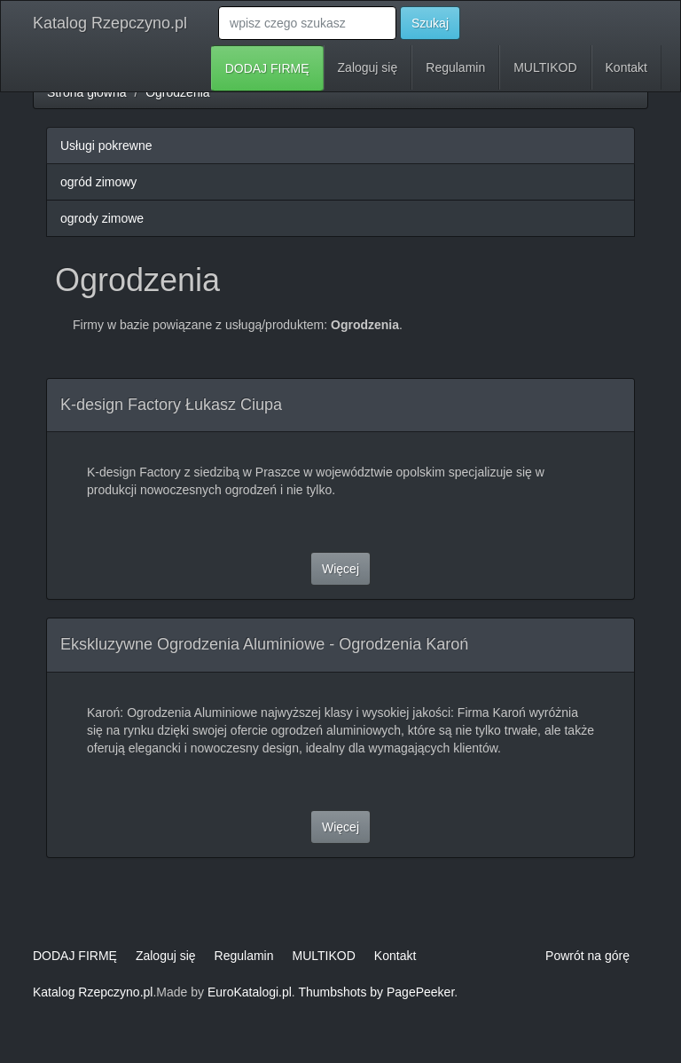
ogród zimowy (98, 182)
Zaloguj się (368, 67)
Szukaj (430, 23)
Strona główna (87, 92)
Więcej (340, 569)
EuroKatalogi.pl (249, 992)
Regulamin (455, 67)
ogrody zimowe (102, 218)
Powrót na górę (587, 956)
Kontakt (626, 67)
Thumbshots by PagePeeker (376, 992)
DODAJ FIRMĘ (267, 68)
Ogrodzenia (177, 92)
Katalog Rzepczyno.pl (110, 23)
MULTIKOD (544, 67)
